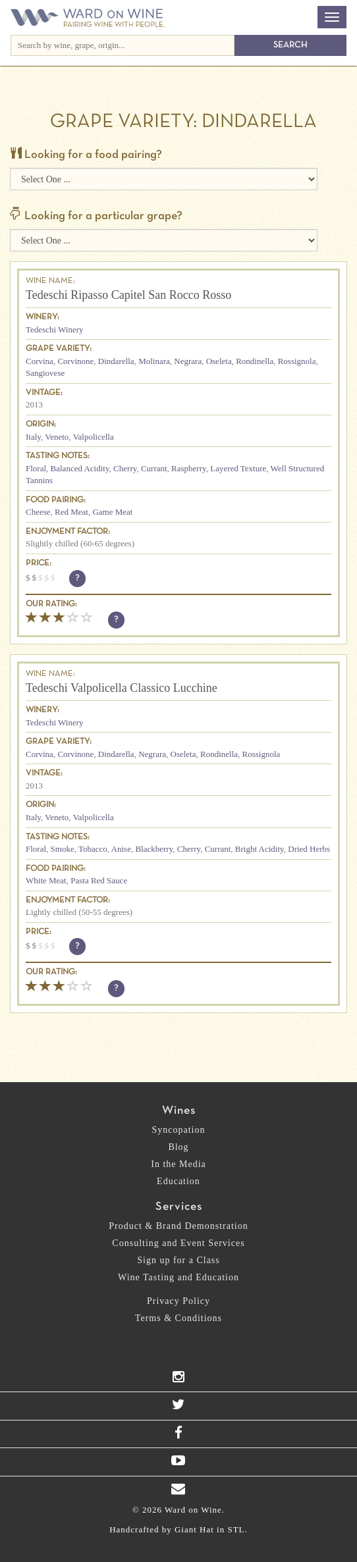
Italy (33, 437)
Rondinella (254, 361)
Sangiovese (45, 373)
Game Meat (112, 512)
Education (178, 1181)
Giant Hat (194, 1529)
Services (178, 1206)
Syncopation (179, 1130)
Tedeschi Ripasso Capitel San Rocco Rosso (128, 294)
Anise (121, 849)
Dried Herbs (309, 849)
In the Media (178, 1164)
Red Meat (71, 512)
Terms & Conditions (178, 1318)
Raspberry (188, 468)
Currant (154, 468)
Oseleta (219, 361)
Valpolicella (93, 437)
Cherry (124, 468)
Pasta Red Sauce (98, 880)
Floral (36, 468)
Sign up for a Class (178, 1260)
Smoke (62, 849)
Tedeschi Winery (55, 329)
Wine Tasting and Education (178, 1277)
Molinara (154, 361)
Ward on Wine (88, 18)
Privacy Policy (178, 1301)
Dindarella (116, 361)
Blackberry (154, 849)
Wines (179, 1110)
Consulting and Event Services (178, 1243)
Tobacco (92, 849)
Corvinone (75, 361)
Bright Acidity (259, 849)
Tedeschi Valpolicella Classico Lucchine (121, 687)
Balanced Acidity (80, 468)
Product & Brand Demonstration (178, 1226)
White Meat (46, 880)
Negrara (188, 361)
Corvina (39, 361)
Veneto (57, 437)
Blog (178, 1147)
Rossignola (297, 361)
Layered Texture (238, 468)
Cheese (38, 512)
